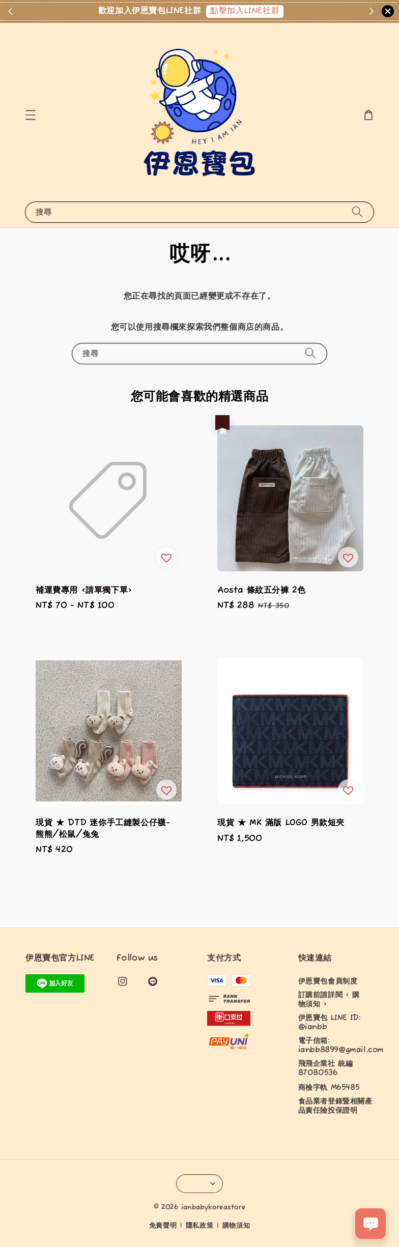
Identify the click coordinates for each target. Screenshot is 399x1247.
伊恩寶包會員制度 (328, 981)
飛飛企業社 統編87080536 (325, 1068)
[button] (30, 115)
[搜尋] (357, 212)
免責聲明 (163, 1226)
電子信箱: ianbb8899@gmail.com (341, 1045)
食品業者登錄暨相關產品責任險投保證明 (335, 1106)
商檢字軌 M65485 (329, 1087)
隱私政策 (200, 1226)
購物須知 (236, 1226)
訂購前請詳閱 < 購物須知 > (329, 1000)
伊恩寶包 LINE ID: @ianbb (329, 1022)
